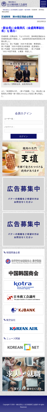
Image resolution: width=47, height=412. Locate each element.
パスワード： (9, 127)
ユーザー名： (9, 119)
